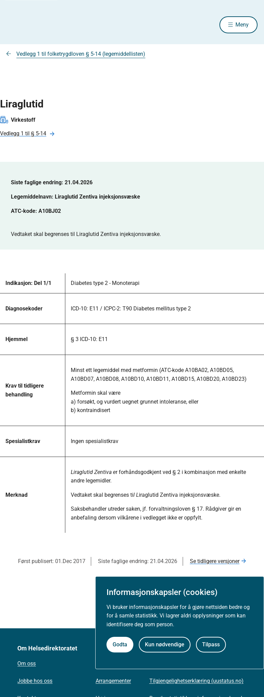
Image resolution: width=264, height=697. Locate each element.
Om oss (26, 663)
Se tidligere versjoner (215, 561)
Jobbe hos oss (34, 681)
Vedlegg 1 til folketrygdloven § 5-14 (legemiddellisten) (80, 54)
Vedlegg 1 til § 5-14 (23, 133)
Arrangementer (113, 681)
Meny (242, 24)
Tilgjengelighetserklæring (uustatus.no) (196, 681)
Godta (120, 644)
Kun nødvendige (164, 644)
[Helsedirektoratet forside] (55, 25)
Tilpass (211, 644)
